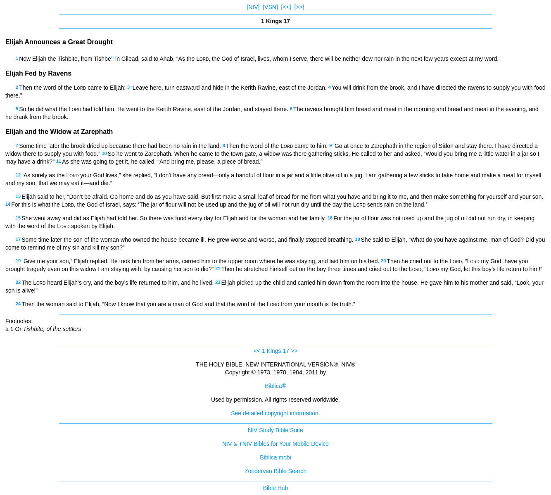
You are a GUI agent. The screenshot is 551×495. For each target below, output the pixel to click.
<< (257, 350)
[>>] (299, 7)
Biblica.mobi (275, 457)
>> (294, 350)
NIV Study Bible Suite (275, 430)
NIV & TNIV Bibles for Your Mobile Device (275, 443)
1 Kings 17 (275, 350)
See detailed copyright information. (275, 413)
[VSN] (270, 7)
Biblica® (275, 386)
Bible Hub (275, 488)
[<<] (286, 7)
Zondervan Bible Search (275, 471)
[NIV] (253, 7)
